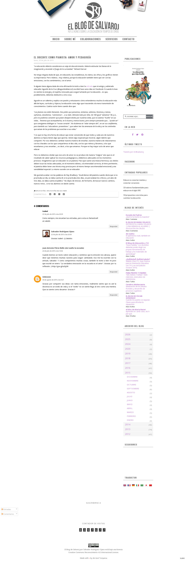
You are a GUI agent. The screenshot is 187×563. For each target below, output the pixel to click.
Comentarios (8, 514)
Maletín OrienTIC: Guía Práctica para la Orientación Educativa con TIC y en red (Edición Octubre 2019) (138, 264)
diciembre (132, 376)
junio (130, 400)
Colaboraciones (90, 39)
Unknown (46, 277)
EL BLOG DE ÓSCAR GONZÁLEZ (134, 297)
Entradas (6, 509)
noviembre (132, 380)
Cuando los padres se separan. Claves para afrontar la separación (138, 302)
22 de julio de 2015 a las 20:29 (52, 214)
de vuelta (130, 234)
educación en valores (57, 191)
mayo (129, 404)
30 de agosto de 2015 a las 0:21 (53, 280)
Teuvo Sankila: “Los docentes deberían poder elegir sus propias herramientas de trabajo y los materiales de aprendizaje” (137, 249)
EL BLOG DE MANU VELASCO (138, 222)
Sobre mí (69, 39)
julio (129, 396)
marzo (130, 412)
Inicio (56, 39)
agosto (131, 392)
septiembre (133, 388)
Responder (113, 226)
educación (41, 191)
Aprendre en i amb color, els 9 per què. (137, 312)
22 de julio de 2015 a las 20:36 (61, 234)
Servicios (112, 39)
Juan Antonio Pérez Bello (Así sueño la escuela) (63, 248)
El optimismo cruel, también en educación (138, 237)
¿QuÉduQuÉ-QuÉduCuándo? (138, 259)
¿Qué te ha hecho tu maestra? (137, 217)
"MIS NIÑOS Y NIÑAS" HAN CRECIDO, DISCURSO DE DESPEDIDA (136, 277)
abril (129, 408)
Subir (182, 558)
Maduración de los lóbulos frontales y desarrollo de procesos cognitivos (136, 288)
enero (130, 420)
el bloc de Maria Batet (136, 309)
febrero (131, 416)
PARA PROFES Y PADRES (136, 273)
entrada (89, 86)
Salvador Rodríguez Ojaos (62, 231)
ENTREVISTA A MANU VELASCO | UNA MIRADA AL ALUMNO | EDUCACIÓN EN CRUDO (138, 226)
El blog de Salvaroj (72, 549)
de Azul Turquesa (100, 558)
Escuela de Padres (134, 215)
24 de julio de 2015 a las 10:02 (52, 251)
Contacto (128, 39)
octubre (131, 384)
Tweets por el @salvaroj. (133, 152)
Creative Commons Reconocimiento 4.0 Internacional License (93, 552)
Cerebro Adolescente (135, 284)
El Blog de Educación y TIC (137, 243)
